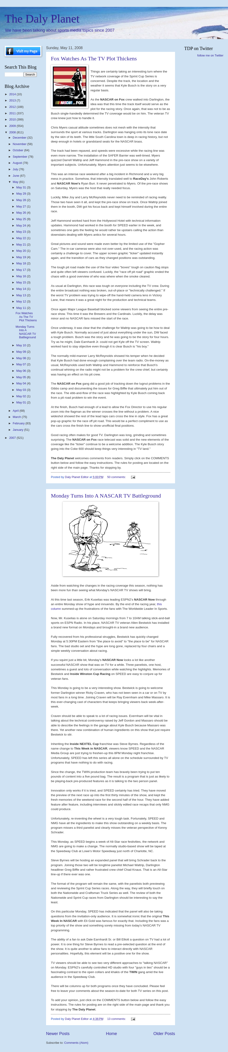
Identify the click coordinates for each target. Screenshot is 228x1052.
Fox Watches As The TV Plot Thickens (94, 59)
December (20, 137)
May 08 (21, 358)
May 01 (21, 402)
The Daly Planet (42, 18)
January (18, 429)
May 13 (21, 295)
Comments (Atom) (76, 1042)
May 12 (21, 301)
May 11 (21, 308)
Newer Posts (58, 1033)
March (17, 417)
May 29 (21, 193)
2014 (13, 94)
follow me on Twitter (210, 55)
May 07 (21, 364)
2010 (13, 119)
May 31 (21, 187)
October (18, 150)
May (16, 182)
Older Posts (164, 1033)
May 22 (21, 238)
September (20, 156)
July (16, 169)
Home (111, 1033)
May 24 (21, 225)
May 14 (21, 289)
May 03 (21, 390)
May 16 (21, 276)
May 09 (21, 351)
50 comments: (116, 477)
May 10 (21, 345)
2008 (13, 132)
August (18, 163)
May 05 (21, 377)
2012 (13, 107)
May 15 (21, 282)
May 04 (21, 383)
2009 (13, 126)
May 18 (21, 263)
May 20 (21, 250)
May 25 (21, 219)
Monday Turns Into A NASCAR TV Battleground (106, 496)
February (19, 423)
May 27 (21, 206)
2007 (13, 437)
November (20, 144)
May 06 (21, 370)
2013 (13, 100)
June (16, 175)
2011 (13, 113)
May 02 (21, 396)
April (16, 410)
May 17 (21, 269)
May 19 (21, 257)
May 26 (21, 212)
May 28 (21, 200)
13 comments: (116, 1019)
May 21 (21, 244)
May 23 (21, 231)
